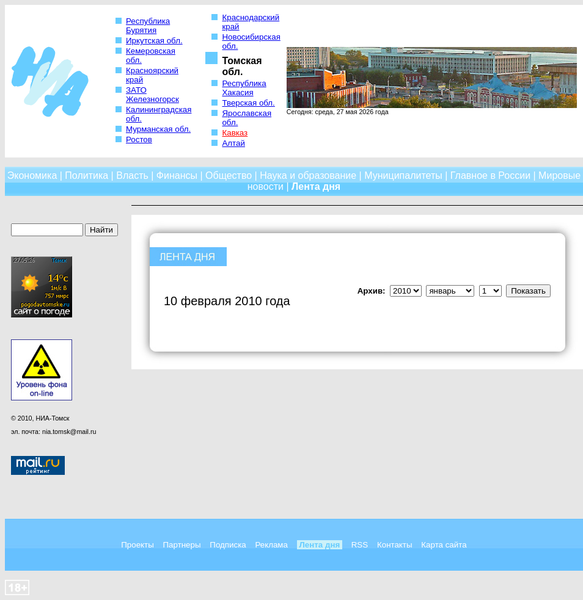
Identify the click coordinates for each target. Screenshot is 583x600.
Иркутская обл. (154, 40)
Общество (228, 175)
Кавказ (235, 132)
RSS (359, 544)
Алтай (233, 143)
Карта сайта (443, 544)
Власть (132, 175)
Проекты (137, 544)
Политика (86, 175)
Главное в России (490, 175)
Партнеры (182, 544)
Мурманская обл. (158, 129)
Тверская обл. (248, 102)
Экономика (32, 175)
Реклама (271, 544)
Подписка (228, 544)
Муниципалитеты (403, 175)
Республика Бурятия (148, 25)
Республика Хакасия (244, 88)
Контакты (395, 544)
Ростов (139, 139)
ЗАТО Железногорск (152, 94)
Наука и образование (308, 175)
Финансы (176, 175)
